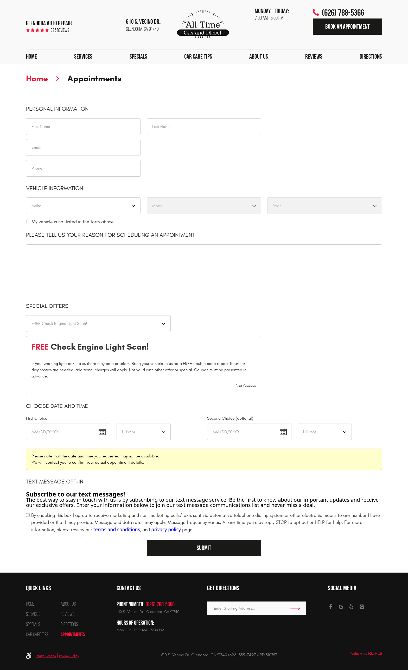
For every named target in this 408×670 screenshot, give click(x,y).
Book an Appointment (347, 26)
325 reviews (60, 30)
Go (296, 608)
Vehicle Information (54, 188)
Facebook (330, 606)
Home (31, 56)
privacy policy (166, 529)
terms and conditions (116, 529)
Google (341, 606)
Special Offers (47, 306)
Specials (138, 56)
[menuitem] (31, 56)
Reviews (313, 56)
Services (83, 56)
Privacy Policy (69, 656)
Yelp (351, 606)
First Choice (36, 418)
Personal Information (57, 109)
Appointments (94, 78)
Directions (371, 56)
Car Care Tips (198, 56)
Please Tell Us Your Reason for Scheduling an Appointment (110, 235)
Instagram (362, 606)
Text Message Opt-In (54, 481)
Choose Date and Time (57, 406)
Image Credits (46, 656)
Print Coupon (245, 386)
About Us (258, 56)
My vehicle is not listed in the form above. (73, 222)
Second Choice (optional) (230, 418)
